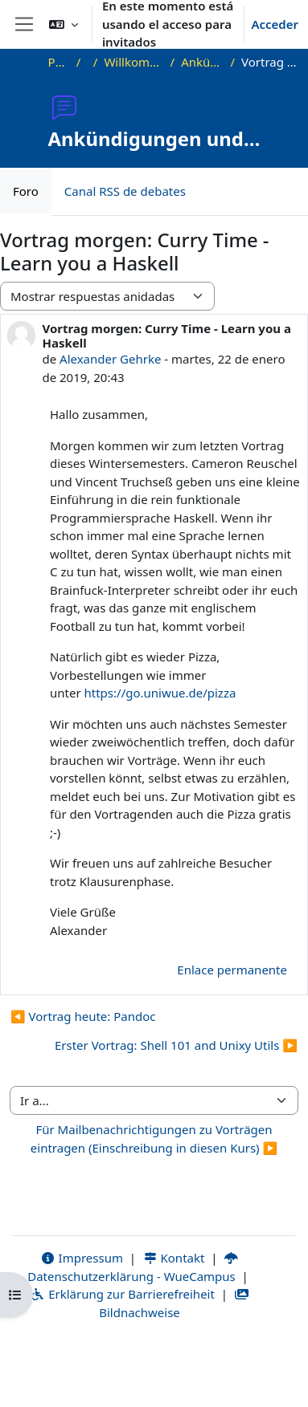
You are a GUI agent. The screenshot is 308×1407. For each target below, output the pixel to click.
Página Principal (59, 62)
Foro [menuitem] (26, 191)
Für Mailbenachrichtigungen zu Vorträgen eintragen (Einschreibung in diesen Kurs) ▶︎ (154, 1138)
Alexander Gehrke (110, 359)
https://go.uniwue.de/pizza (160, 693)
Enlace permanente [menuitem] (232, 970)
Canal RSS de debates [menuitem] (125, 191)
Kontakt (173, 1258)
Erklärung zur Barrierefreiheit (122, 1294)
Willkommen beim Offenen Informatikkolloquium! (133, 62)
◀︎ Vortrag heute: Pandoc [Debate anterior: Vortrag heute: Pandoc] (82, 1016)
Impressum (81, 1258)
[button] (63, 24)
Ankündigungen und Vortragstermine (202, 62)
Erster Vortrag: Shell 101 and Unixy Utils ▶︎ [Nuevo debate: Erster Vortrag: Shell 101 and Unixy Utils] (176, 1045)
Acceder (274, 24)
